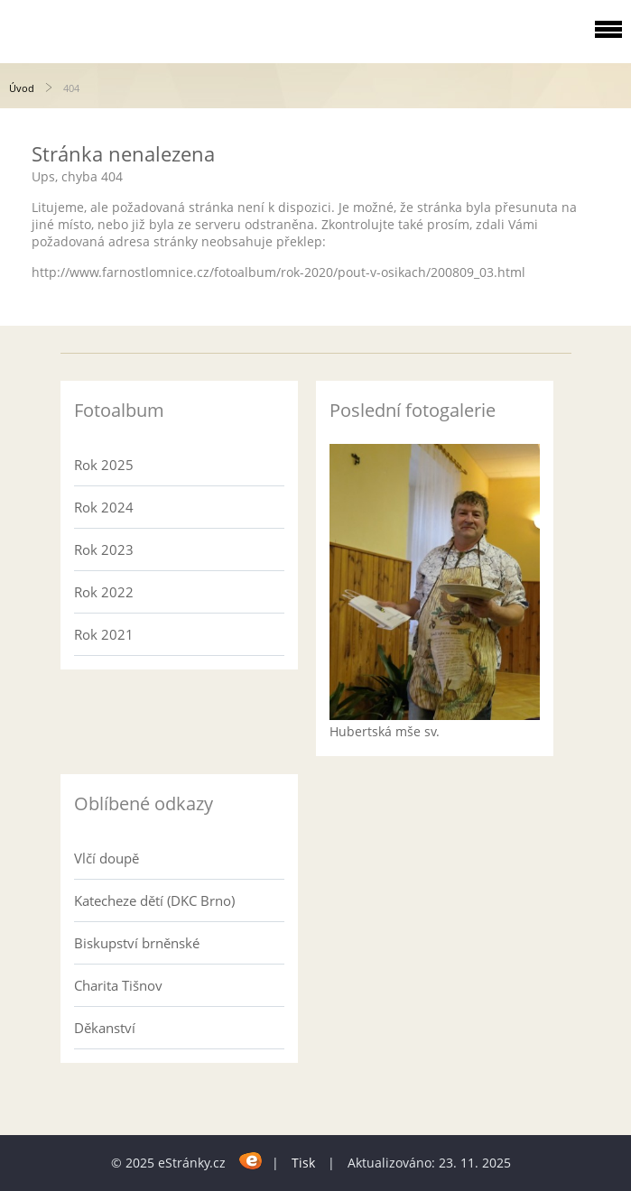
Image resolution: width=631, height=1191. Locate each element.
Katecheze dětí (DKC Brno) (154, 900)
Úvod (21, 88)
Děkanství (104, 1028)
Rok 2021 (104, 634)
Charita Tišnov (118, 985)
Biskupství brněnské (137, 943)
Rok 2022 (104, 592)
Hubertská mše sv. (384, 731)
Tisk (303, 1162)
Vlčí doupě (106, 858)
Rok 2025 (104, 465)
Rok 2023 (104, 549)
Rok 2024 (104, 507)
